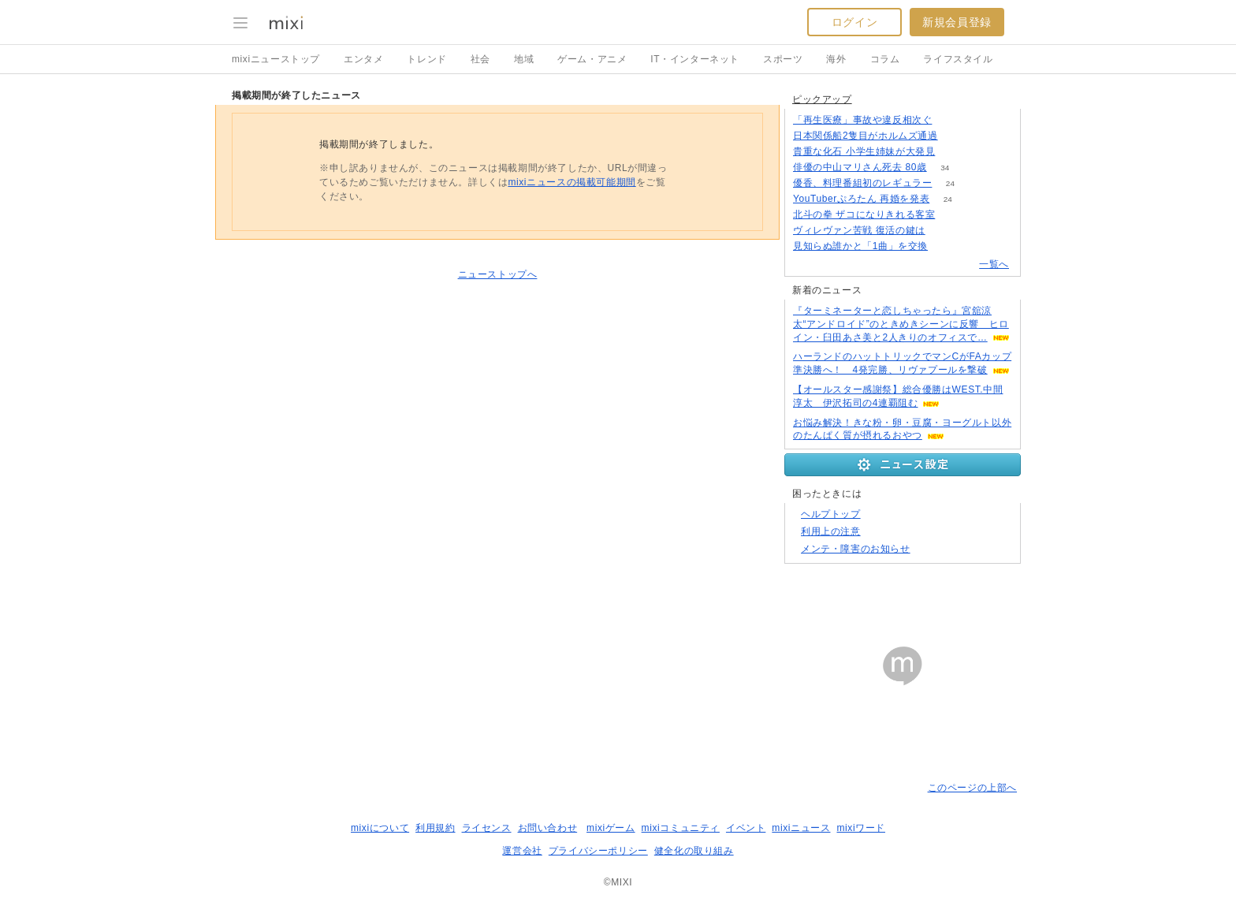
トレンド (426, 59)
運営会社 (522, 850)
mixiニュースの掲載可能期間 (571, 182)
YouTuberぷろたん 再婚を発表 (861, 198)
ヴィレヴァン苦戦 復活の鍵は (859, 230)
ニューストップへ (498, 274)
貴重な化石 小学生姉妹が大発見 (864, 151)
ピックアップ (822, 99)
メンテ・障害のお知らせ (855, 548)
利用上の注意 (831, 531)
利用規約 (435, 827)
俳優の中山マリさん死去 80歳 (860, 167)
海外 (836, 59)
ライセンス (487, 827)
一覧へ (994, 264)
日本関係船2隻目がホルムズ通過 (865, 135)
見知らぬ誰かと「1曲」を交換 (860, 246)
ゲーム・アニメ (592, 59)
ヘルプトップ (831, 514)
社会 (480, 59)
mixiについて (380, 827)
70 (946, 246)
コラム (885, 59)
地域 (524, 59)
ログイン (854, 22)
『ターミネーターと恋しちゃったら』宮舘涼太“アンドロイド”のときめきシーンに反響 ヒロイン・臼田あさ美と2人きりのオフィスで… (901, 324)
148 (953, 151)
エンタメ (363, 59)
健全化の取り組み (694, 850)
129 (950, 120)
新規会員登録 (957, 22)
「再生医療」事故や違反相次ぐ (862, 119)
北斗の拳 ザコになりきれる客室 (864, 214)
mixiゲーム (610, 827)
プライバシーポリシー (598, 850)
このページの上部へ (972, 787)
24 (950, 183)
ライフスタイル (957, 59)
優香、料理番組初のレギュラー (862, 182)
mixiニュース (801, 827)
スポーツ (782, 59)
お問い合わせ (548, 827)
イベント (745, 827)
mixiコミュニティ (681, 827)
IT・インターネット (694, 59)
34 (944, 167)
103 (943, 230)
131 (953, 215)
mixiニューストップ (276, 59)
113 (955, 136)
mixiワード (860, 827)
